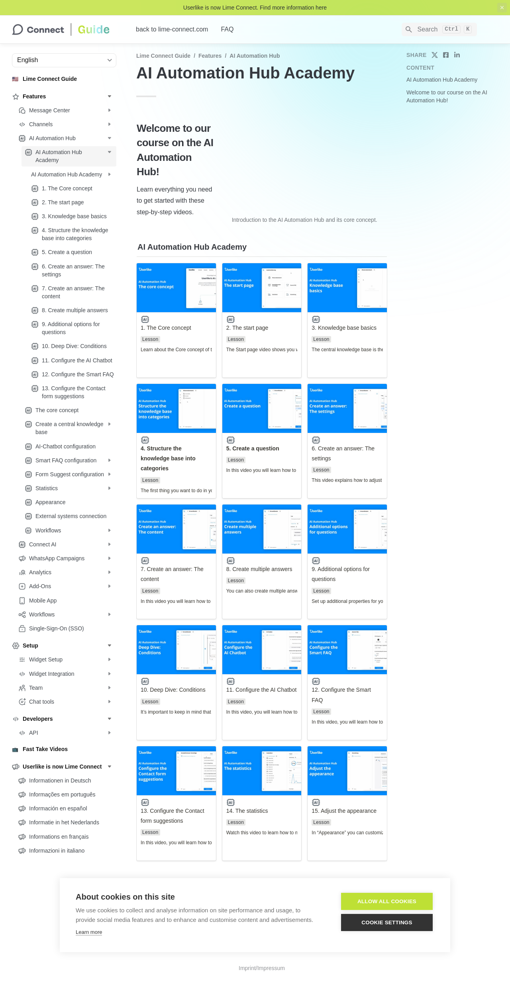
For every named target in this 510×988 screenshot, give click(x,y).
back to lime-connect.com (172, 29)
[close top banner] (502, 7)
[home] (67, 29)
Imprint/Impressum (262, 968)
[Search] (439, 29)
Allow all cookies (386, 901)
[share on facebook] (446, 55)
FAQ (227, 29)
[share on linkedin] (457, 55)
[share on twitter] (435, 55)
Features (210, 56)
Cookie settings (386, 922)
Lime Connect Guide (163, 56)
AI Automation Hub (255, 56)
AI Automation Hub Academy (441, 79)
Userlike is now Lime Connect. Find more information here (255, 7)
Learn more (89, 932)
